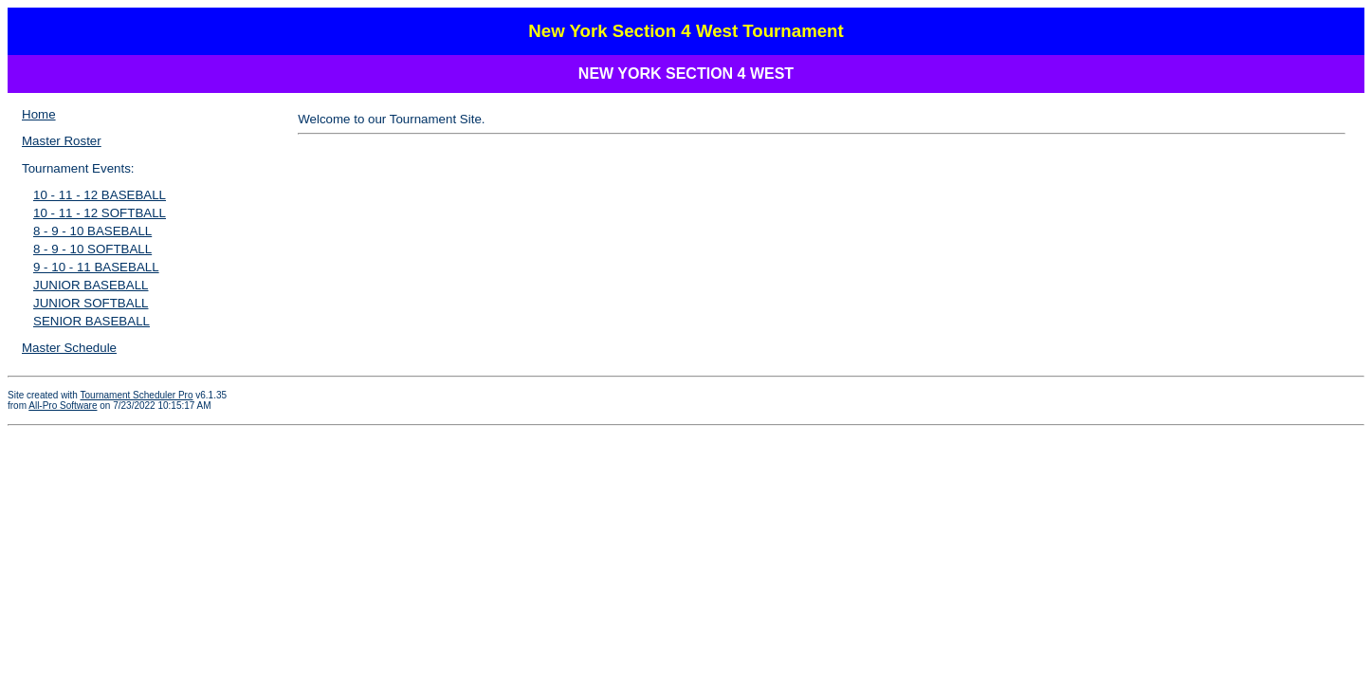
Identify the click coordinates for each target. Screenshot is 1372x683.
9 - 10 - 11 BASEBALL (96, 267)
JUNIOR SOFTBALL (90, 303)
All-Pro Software (62, 405)
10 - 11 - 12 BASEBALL (99, 195)
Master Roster (61, 141)
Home (39, 114)
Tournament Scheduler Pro (137, 395)
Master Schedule (69, 348)
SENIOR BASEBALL (91, 321)
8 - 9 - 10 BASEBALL (92, 231)
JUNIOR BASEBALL (90, 285)
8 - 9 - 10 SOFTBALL (92, 249)
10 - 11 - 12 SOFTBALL (99, 213)
